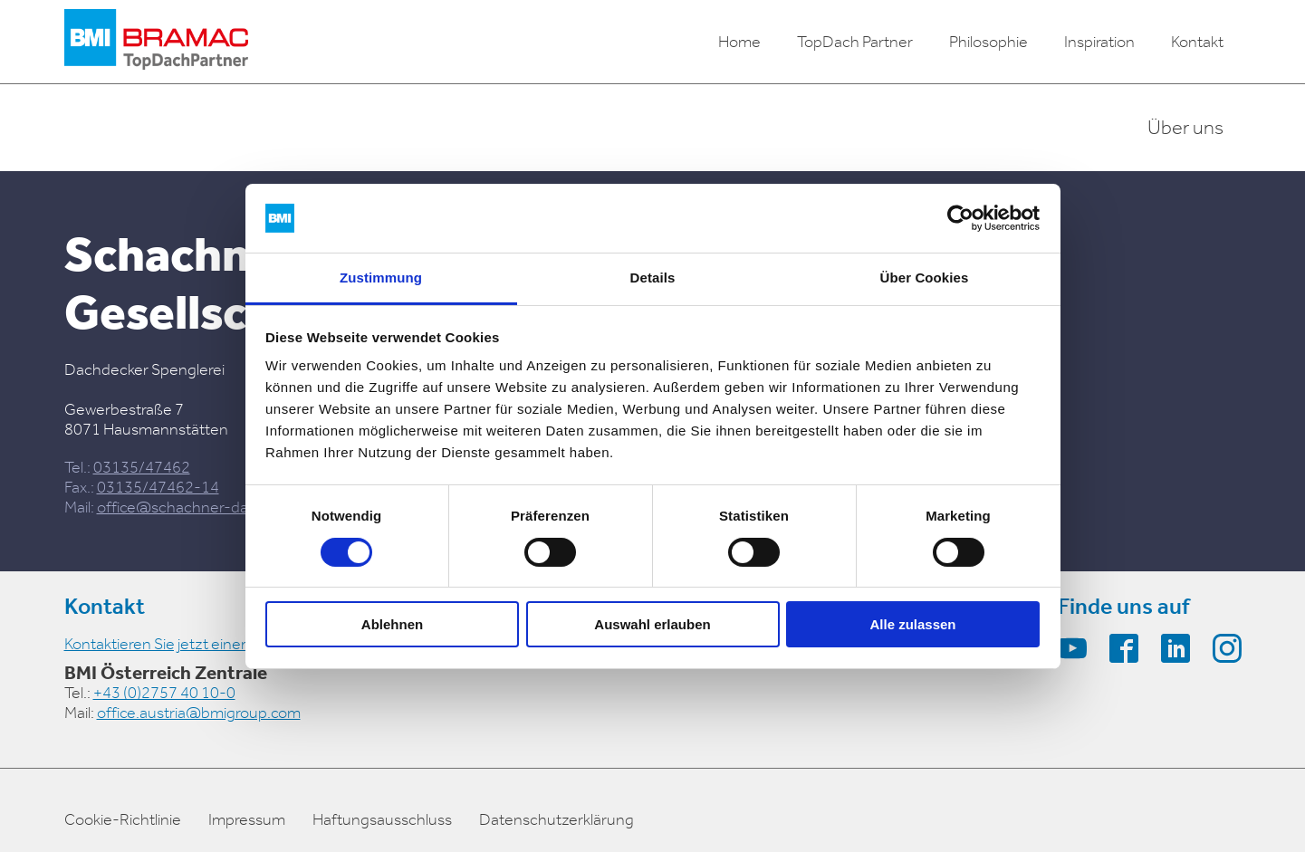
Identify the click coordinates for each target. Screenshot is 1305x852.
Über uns (1185, 127)
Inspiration (1099, 42)
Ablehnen (392, 624)
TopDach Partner (855, 42)
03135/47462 (141, 467)
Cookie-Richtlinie (122, 819)
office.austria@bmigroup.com (199, 713)
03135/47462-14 (158, 487)
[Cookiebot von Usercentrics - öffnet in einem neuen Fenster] (960, 218)
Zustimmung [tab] (381, 277)
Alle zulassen (912, 624)
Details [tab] (653, 277)
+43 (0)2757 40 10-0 (164, 693)
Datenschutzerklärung (556, 819)
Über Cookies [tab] (924, 277)
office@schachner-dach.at (190, 507)
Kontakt (1197, 42)
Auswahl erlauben (652, 624)
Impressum (246, 819)
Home (739, 42)
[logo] (156, 41)
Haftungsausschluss (382, 819)
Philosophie (988, 42)
